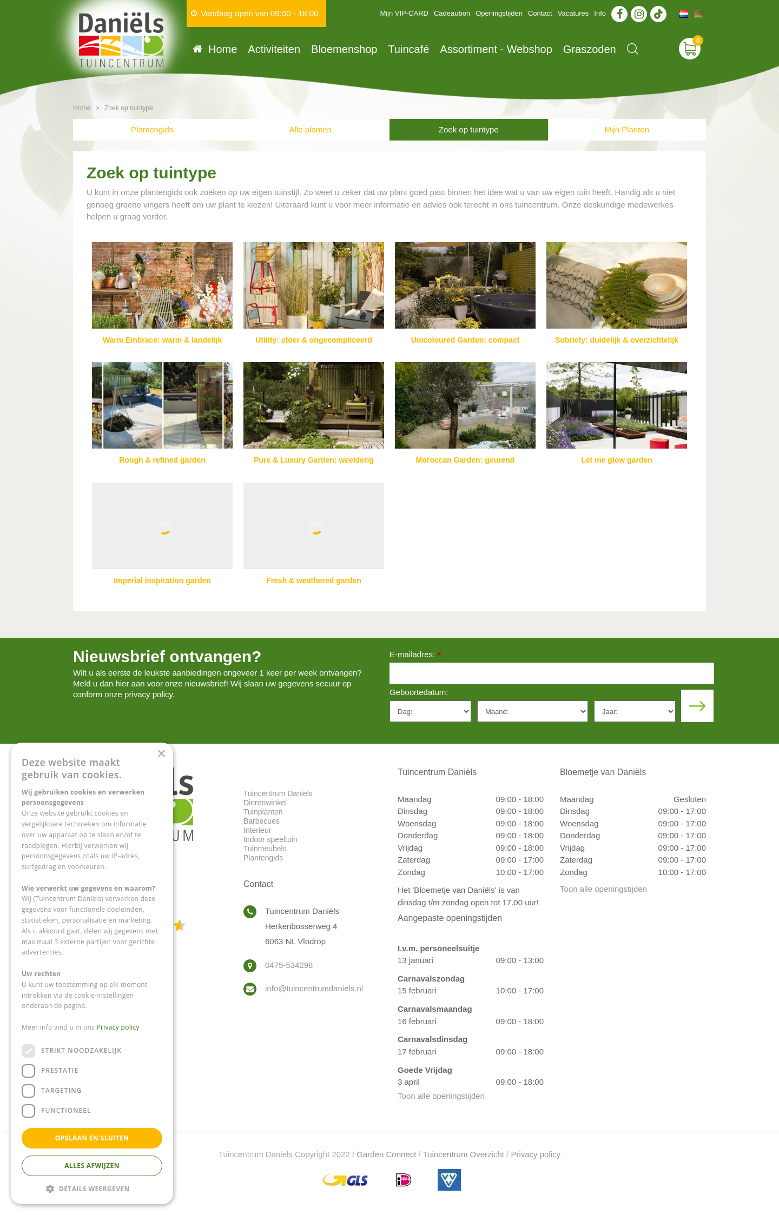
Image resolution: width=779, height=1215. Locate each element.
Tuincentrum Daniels (278, 793)
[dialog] (92, 973)
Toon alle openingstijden (441, 1095)
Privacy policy (535, 1154)
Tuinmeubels (265, 848)
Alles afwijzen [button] (92, 1165)
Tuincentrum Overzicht (463, 1154)
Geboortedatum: (419, 692)
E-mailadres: (415, 655)
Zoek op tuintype (469, 129)
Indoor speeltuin (270, 839)
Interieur (257, 830)
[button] (92, 1188)
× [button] (161, 754)
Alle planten (310, 129)
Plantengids (152, 129)
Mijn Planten (626, 129)
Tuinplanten (263, 811)
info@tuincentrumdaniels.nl (314, 988)
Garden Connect (386, 1154)
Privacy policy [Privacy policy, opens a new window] (118, 1027)
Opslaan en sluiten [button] (92, 1138)
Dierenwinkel (265, 802)
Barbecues (261, 821)
